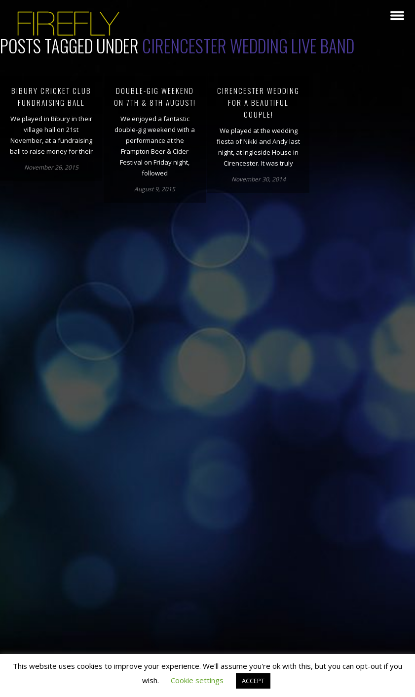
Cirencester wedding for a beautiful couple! (258, 102)
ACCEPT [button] (253, 680)
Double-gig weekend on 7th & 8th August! (155, 96)
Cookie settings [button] (197, 680)
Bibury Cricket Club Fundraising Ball (51, 96)
